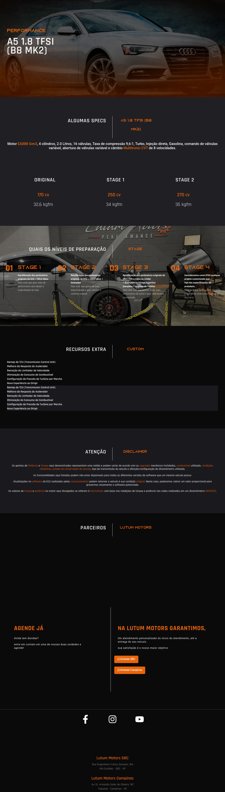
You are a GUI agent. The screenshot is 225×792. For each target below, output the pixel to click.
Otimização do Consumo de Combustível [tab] (30, 375)
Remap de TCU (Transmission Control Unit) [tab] (31, 362)
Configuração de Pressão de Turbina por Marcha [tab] (34, 379)
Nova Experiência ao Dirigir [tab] (22, 383)
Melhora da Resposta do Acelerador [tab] (27, 366)
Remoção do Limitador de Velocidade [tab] (28, 370)
